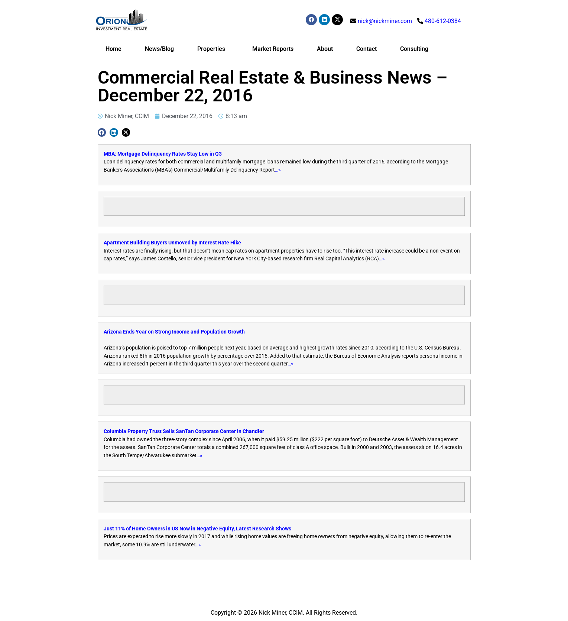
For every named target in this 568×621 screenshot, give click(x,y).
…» (278, 170)
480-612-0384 (443, 21)
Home (113, 48)
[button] (102, 132)
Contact (366, 48)
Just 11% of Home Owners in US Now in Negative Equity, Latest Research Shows (197, 529)
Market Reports (272, 48)
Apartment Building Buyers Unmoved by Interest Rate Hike (172, 243)
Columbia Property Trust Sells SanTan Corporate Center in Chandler (184, 431)
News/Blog (159, 48)
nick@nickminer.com (385, 21)
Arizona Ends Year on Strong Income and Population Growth (174, 332)
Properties (213, 49)
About (325, 48)
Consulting (414, 48)
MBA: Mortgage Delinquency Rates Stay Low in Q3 (163, 154)
